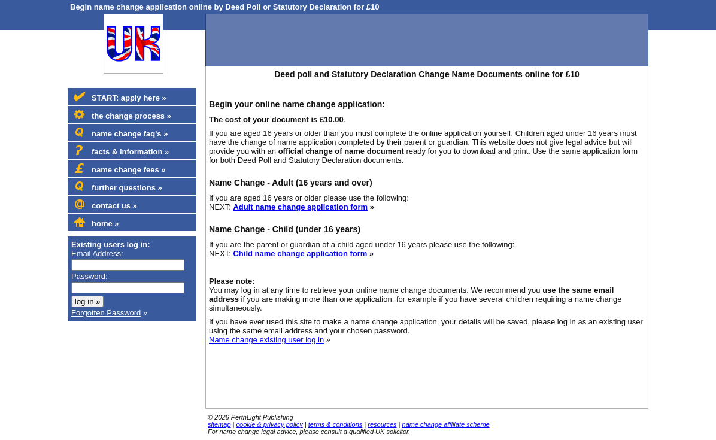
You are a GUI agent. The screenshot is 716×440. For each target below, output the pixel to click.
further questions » (118, 186)
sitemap (219, 424)
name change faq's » (121, 133)
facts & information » (121, 150)
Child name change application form (300, 253)
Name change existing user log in (266, 339)
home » (96, 222)
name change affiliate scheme (446, 424)
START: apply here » (120, 97)
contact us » (105, 204)
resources (382, 424)
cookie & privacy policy (269, 424)
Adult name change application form (300, 206)
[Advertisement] (427, 41)
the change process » (122, 115)
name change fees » (120, 168)
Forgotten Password (106, 312)
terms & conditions (335, 424)
